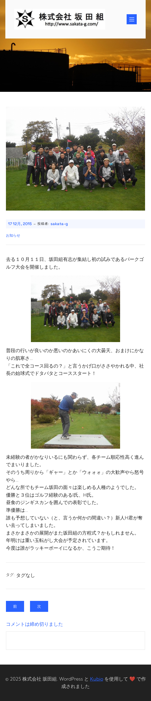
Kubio (96, 679)
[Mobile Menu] (132, 19)
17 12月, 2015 (20, 223)
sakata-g (59, 223)
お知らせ (13, 235)
